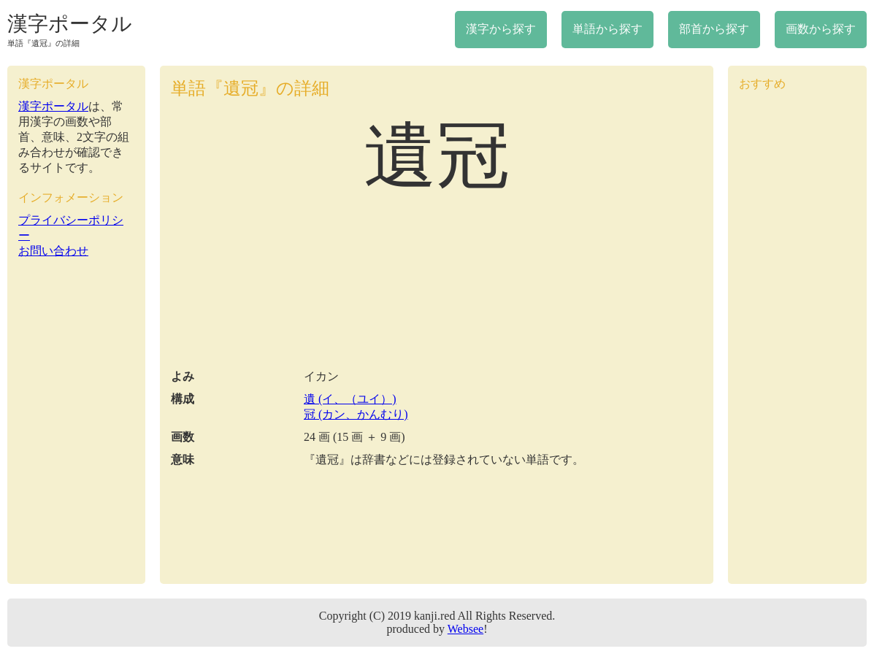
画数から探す (821, 29)
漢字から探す (501, 29)
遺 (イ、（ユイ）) (350, 399)
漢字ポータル (69, 23)
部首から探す (714, 29)
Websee (465, 629)
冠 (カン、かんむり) (356, 414)
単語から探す (607, 29)
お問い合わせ (53, 251)
